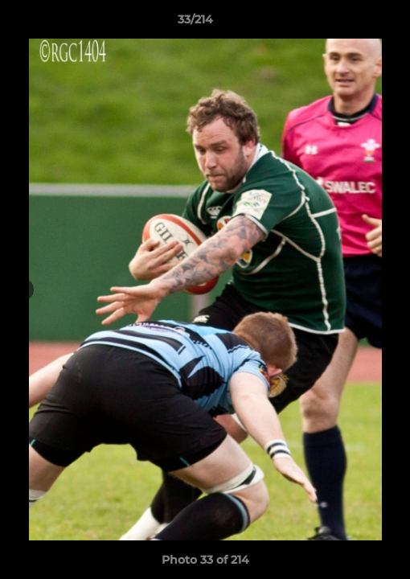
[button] (352, 23)
